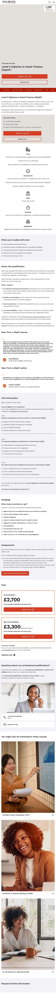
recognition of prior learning (18, 411)
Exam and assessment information (15, 573)
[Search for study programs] (50, 2)
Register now (28, 609)
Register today (24, 76)
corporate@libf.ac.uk (8, 650)
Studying (28, 90)
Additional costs (8, 655)
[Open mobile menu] (54, 2)
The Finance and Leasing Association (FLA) (35, 317)
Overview (6, 90)
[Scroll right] (54, 90)
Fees (46, 90)
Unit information (17, 90)
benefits (4, 326)
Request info (24, 82)
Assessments (38, 90)
